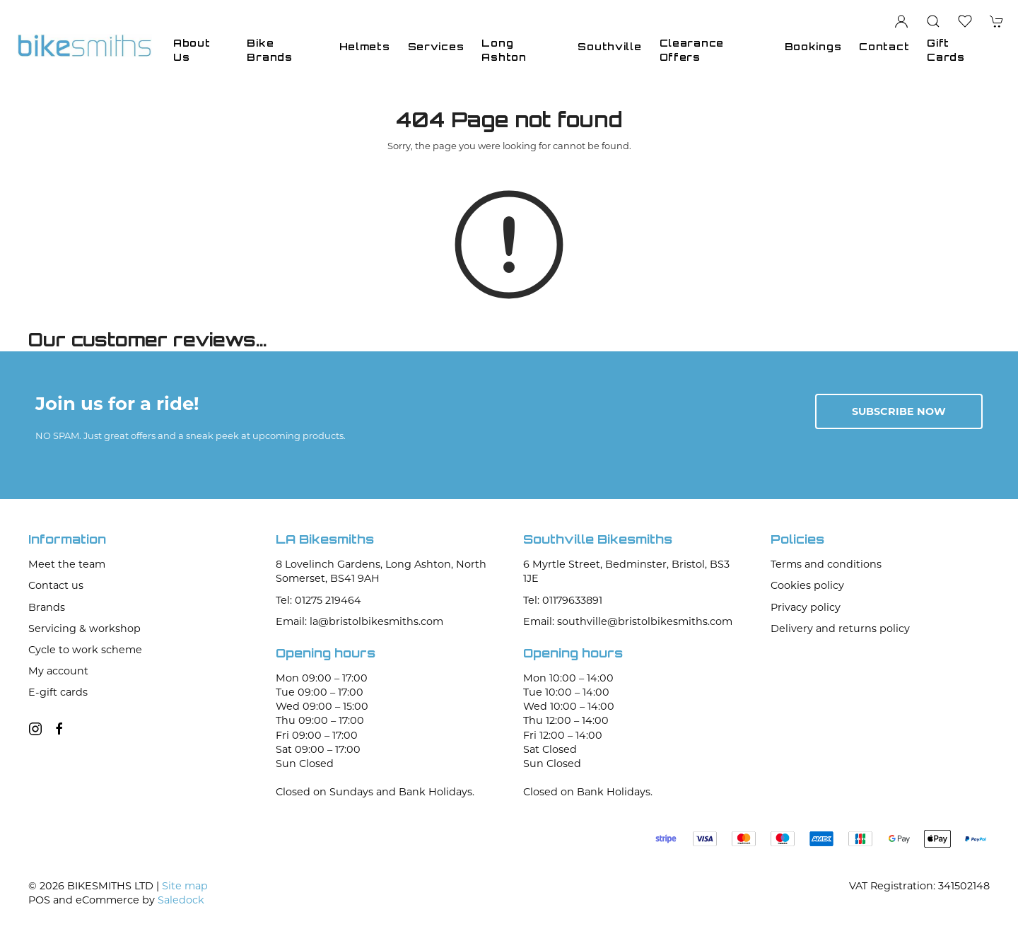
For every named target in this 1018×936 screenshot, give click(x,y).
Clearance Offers (692, 50)
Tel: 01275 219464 (318, 600)
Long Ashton (503, 50)
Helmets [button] (364, 46)
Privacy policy (806, 607)
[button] (933, 21)
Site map (185, 885)
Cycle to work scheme (85, 649)
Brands (46, 607)
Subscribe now (899, 411)
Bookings (813, 46)
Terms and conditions (826, 564)
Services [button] (436, 46)
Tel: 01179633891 (562, 600)
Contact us (55, 585)
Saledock (181, 900)
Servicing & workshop (84, 628)
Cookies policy (807, 585)
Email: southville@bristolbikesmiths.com (627, 621)
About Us (192, 50)
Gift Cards (946, 50)
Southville (609, 46)
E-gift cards (58, 692)
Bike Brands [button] (269, 50)
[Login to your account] (901, 21)
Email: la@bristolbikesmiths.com (359, 621)
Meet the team (66, 564)
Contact (884, 46)
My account (58, 671)
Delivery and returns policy (840, 628)
